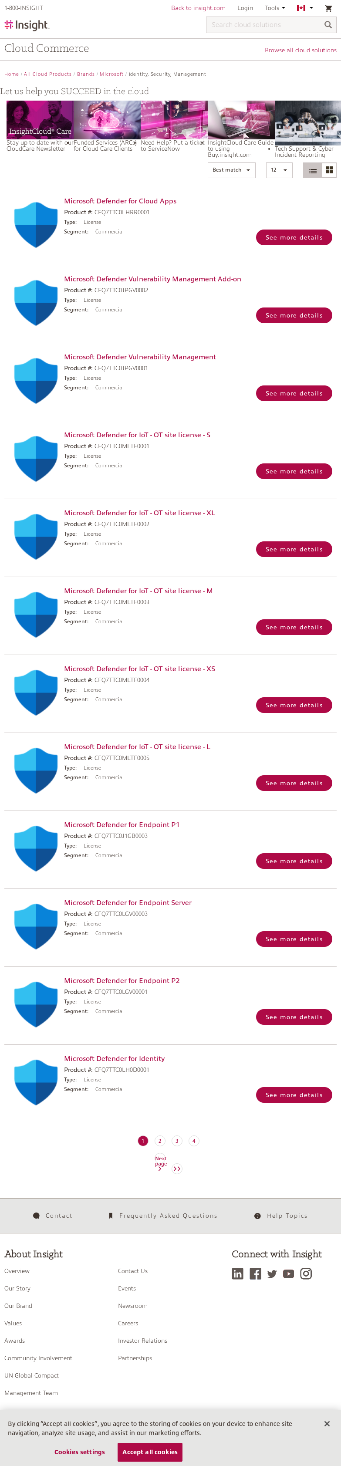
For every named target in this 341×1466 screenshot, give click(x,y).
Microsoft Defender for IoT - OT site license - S (137, 435)
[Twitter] (274, 1274)
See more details (294, 237)
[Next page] (177, 1168)
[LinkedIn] (240, 1274)
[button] (232, 170)
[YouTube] (290, 1274)
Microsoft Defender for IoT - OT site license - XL (139, 513)
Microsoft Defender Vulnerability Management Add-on (152, 279)
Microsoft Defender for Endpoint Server (128, 902)
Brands (86, 74)
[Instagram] (308, 1274)
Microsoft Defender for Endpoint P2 (121, 980)
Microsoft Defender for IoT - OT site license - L (137, 746)
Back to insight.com (198, 7)
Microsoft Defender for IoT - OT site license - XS (139, 668)
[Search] (328, 25)
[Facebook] (258, 1274)
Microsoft (112, 74)
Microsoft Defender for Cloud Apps (120, 201)
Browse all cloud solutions (301, 50)
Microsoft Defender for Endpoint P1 (121, 824)
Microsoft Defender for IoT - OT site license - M (138, 591)
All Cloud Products (48, 74)
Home (11, 74)
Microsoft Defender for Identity (114, 1058)
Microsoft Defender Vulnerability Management (140, 357)
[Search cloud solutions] (271, 25)
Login (245, 7)
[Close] (327, 1430)
